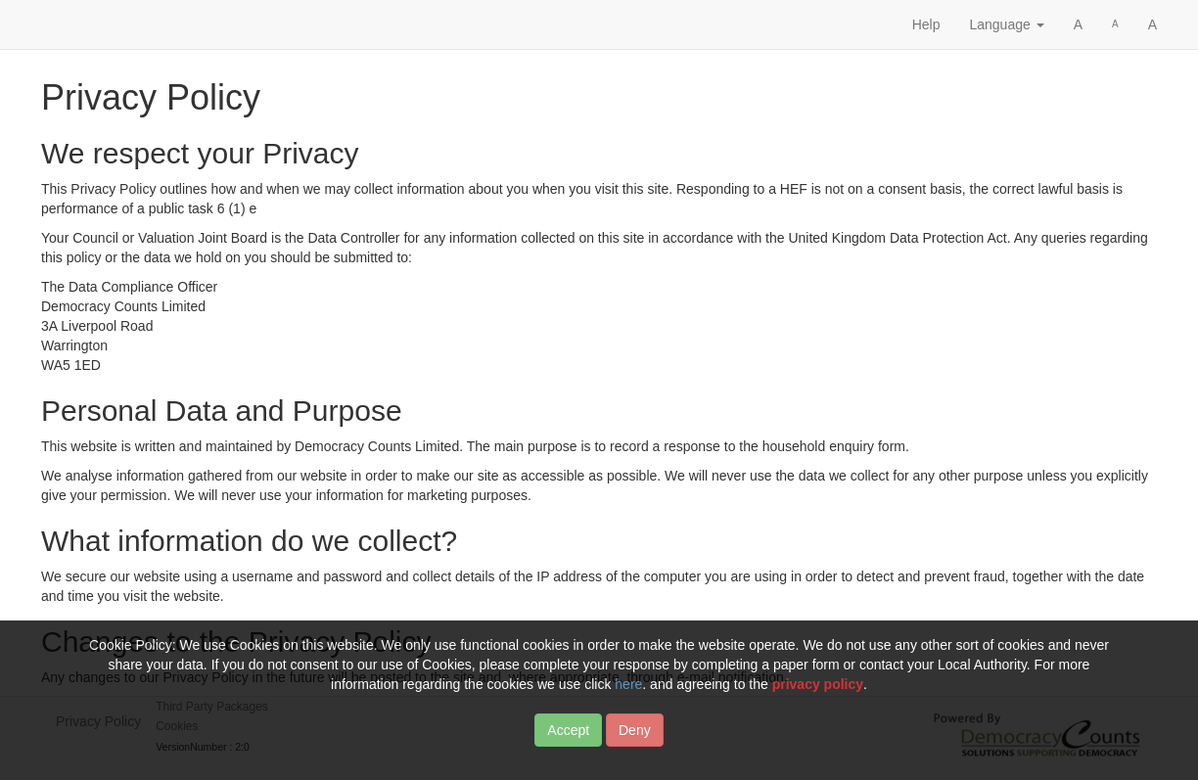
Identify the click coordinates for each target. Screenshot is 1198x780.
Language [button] (1006, 24)
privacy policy (817, 696)
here (628, 696)
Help (926, 24)
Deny (635, 742)
